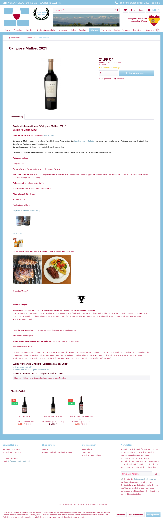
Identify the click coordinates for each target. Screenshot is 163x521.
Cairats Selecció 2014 (53, 416)
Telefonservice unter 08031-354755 (137, 2)
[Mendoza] (63, 30)
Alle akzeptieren (136, 515)
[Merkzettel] (125, 10)
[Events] (29, 30)
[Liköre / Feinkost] (122, 30)
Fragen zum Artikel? (22, 367)
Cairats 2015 (24, 416)
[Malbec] (94, 30)
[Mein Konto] (137, 10)
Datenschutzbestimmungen (145, 479)
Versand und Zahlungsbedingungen (57, 452)
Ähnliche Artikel (18, 391)
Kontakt (45, 449)
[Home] (7, 30)
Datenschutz (87, 449)
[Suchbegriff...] (86, 10)
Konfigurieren (153, 515)
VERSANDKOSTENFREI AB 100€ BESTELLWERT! (32, 2)
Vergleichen (105, 78)
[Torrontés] (106, 30)
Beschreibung (17, 116)
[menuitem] (86, 17)
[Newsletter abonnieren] (156, 473)
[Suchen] (117, 10)
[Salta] (73, 30)
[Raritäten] (138, 30)
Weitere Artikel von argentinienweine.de (31, 369)
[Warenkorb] (153, 10)
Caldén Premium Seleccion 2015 (81, 417)
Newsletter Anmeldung (91, 455)
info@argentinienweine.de (19, 461)
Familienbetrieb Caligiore (85, 141)
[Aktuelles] (18, 30)
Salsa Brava (17, 233)
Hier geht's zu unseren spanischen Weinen (138, 19)
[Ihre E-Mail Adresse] (136, 473)
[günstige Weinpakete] (45, 30)
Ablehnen (121, 515)
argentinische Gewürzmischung (26, 210)
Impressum (86, 452)
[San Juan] (83, 30)
